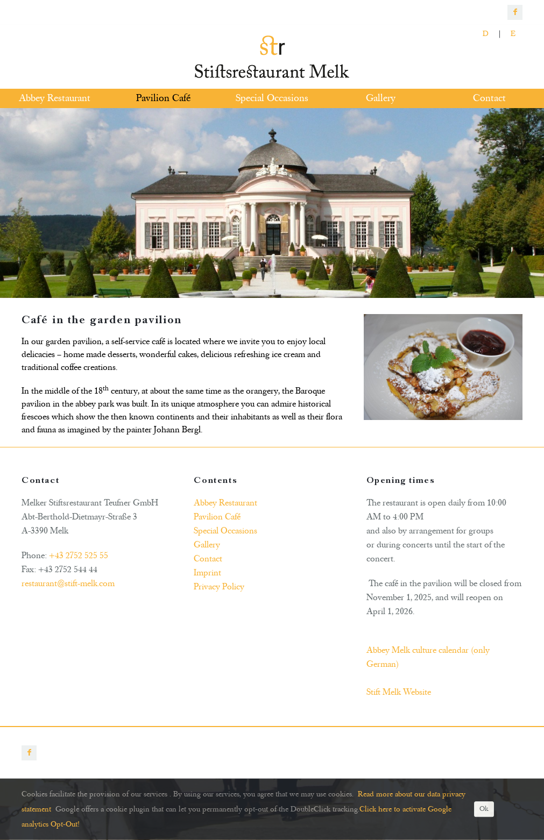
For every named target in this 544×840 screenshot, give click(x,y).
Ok (484, 809)
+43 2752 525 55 (78, 555)
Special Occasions (225, 530)
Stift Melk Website (398, 692)
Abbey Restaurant (225, 502)
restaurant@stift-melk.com (68, 583)
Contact (208, 558)
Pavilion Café (217, 516)
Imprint (207, 572)
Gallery (207, 544)
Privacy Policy (219, 586)
